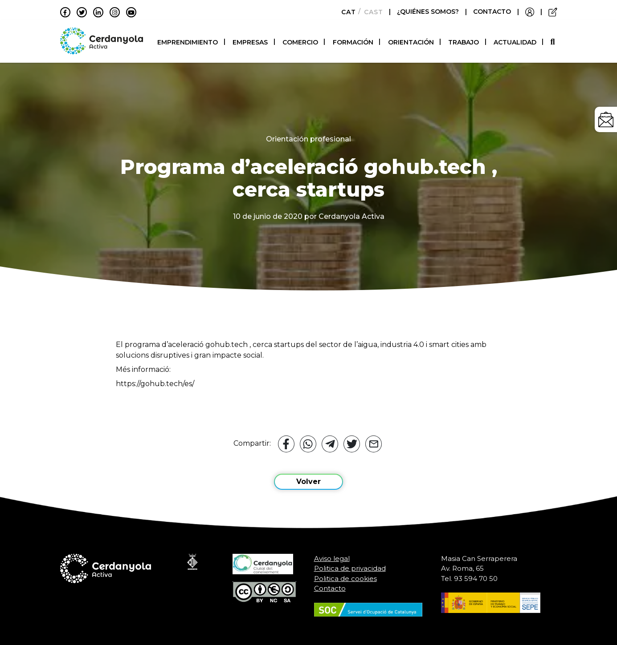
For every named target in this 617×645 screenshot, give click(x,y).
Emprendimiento (187, 42)
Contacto (330, 588)
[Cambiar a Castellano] (371, 12)
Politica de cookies (345, 578)
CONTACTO (492, 12)
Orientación (411, 42)
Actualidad (515, 42)
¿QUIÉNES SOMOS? (429, 12)
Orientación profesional (308, 139)
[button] (553, 42)
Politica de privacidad (350, 568)
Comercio (300, 42)
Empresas (250, 42)
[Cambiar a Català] (346, 12)
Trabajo (463, 42)
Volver (308, 481)
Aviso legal (332, 558)
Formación (353, 42)
